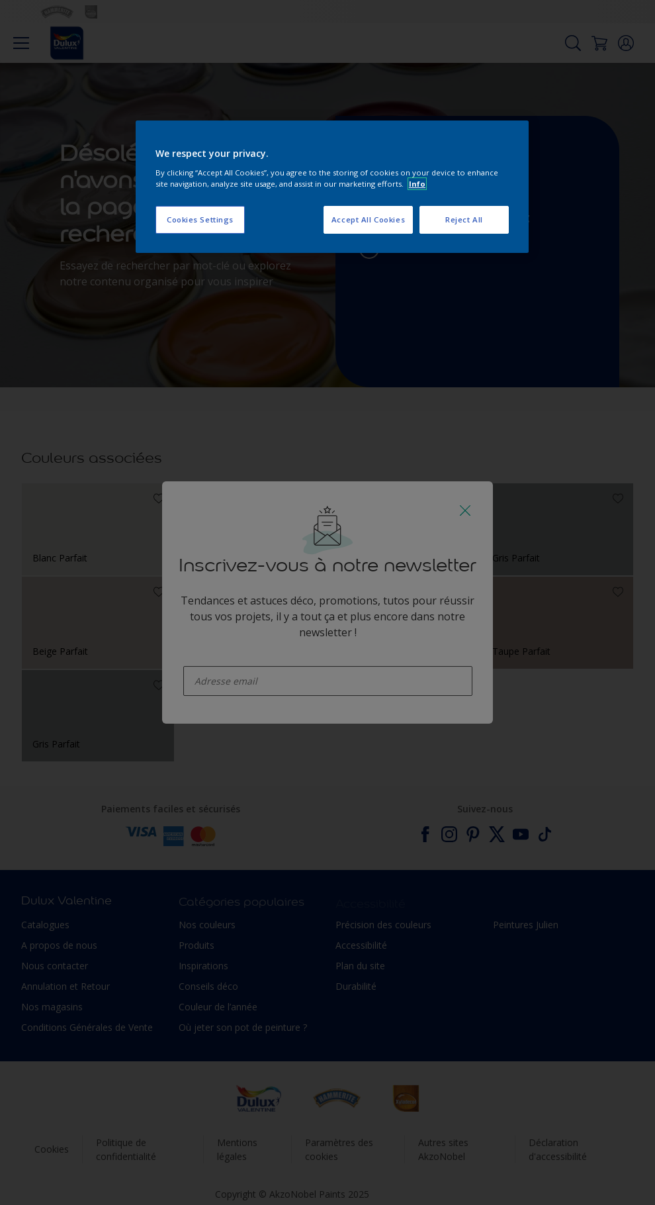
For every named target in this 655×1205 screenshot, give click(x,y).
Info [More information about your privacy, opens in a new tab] (417, 184)
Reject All (464, 219)
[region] (332, 186)
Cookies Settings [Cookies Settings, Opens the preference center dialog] (200, 219)
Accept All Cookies (368, 219)
